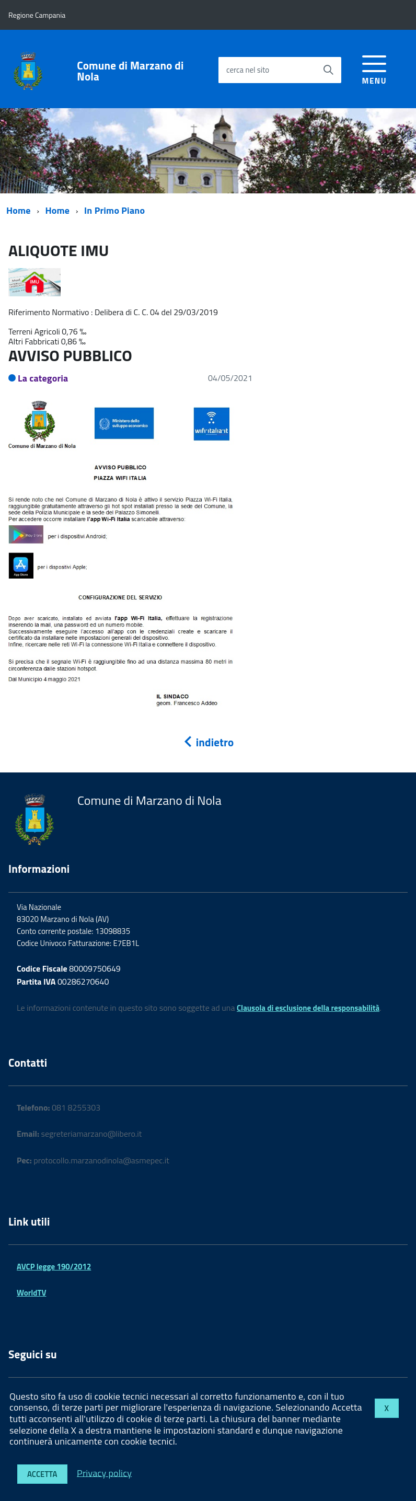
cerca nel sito (247, 69)
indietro (208, 742)
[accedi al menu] (374, 68)
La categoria (43, 378)
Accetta (42, 1474)
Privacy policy (104, 1472)
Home (18, 210)
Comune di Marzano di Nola (130, 71)
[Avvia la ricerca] (328, 70)
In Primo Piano (114, 210)
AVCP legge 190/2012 (54, 1267)
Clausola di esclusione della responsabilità (308, 1008)
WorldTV (31, 1293)
